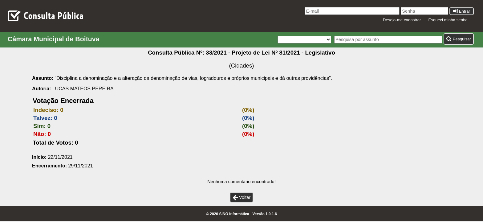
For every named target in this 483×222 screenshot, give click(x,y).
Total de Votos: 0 (55, 142)
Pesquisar (458, 39)
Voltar (242, 197)
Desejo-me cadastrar (402, 20)
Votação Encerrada (63, 101)
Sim (38, 126)
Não (38, 134)
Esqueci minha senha (448, 20)
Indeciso (45, 110)
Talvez (42, 118)
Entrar (461, 11)
